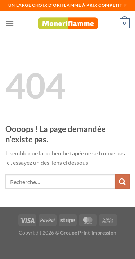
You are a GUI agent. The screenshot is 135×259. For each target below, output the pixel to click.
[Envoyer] (122, 181)
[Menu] (9, 23)
